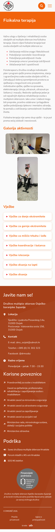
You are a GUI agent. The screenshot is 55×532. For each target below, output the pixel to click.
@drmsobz (25, 353)
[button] (41, 5)
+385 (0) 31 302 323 (28, 348)
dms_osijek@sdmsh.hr (28, 342)
